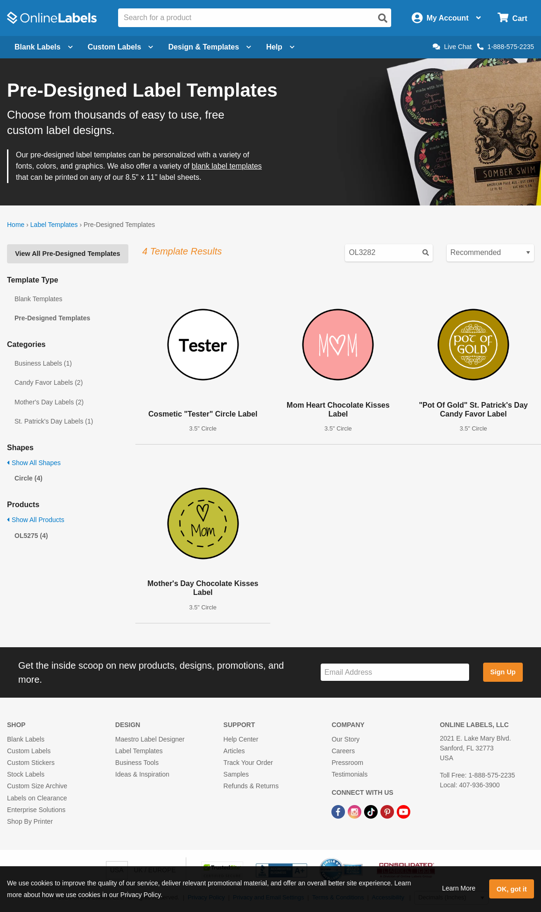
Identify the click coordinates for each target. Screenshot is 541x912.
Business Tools (137, 762)
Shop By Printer (30, 821)
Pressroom (347, 762)
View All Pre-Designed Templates (67, 253)
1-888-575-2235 (505, 46)
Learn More (459, 888)
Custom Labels (28, 751)
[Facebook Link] (339, 811)
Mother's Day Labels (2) (49, 402)
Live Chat (452, 46)
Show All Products (35, 519)
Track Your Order (248, 762)
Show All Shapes (34, 463)
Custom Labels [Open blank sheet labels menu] (121, 47)
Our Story (345, 739)
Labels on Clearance (37, 798)
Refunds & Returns (251, 786)
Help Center (241, 739)
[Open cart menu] (512, 18)
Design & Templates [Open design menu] (209, 47)
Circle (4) (28, 478)
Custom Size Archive (37, 786)
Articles (234, 751)
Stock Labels (25, 774)
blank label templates (226, 166)
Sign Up (502, 672)
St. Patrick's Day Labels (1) (53, 421)
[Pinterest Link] (388, 811)
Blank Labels (25, 739)
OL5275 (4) (31, 535)
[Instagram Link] (355, 811)
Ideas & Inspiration (142, 774)
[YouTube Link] (403, 811)
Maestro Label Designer (150, 739)
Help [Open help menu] (280, 47)
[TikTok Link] (371, 811)
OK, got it (512, 889)
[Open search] (382, 18)
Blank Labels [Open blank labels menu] (43, 47)
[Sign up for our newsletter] (395, 672)
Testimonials (349, 774)
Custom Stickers (31, 762)
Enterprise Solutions (36, 809)
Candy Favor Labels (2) (48, 382)
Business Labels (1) (43, 363)
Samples (236, 774)
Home (15, 224)
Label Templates (54, 224)
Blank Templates (38, 299)
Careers (343, 751)
